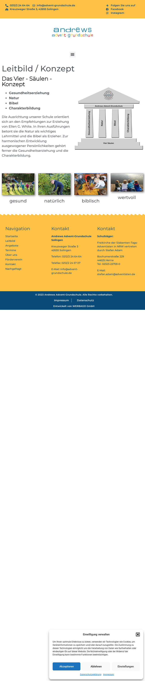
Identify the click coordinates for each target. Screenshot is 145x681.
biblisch (91, 200)
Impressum (108, 674)
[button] (138, 634)
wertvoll (127, 197)
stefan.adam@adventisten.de (116, 274)
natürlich (54, 200)
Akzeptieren (66, 666)
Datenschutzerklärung (90, 674)
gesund (18, 200)
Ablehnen (96, 666)
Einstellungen (126, 666)
